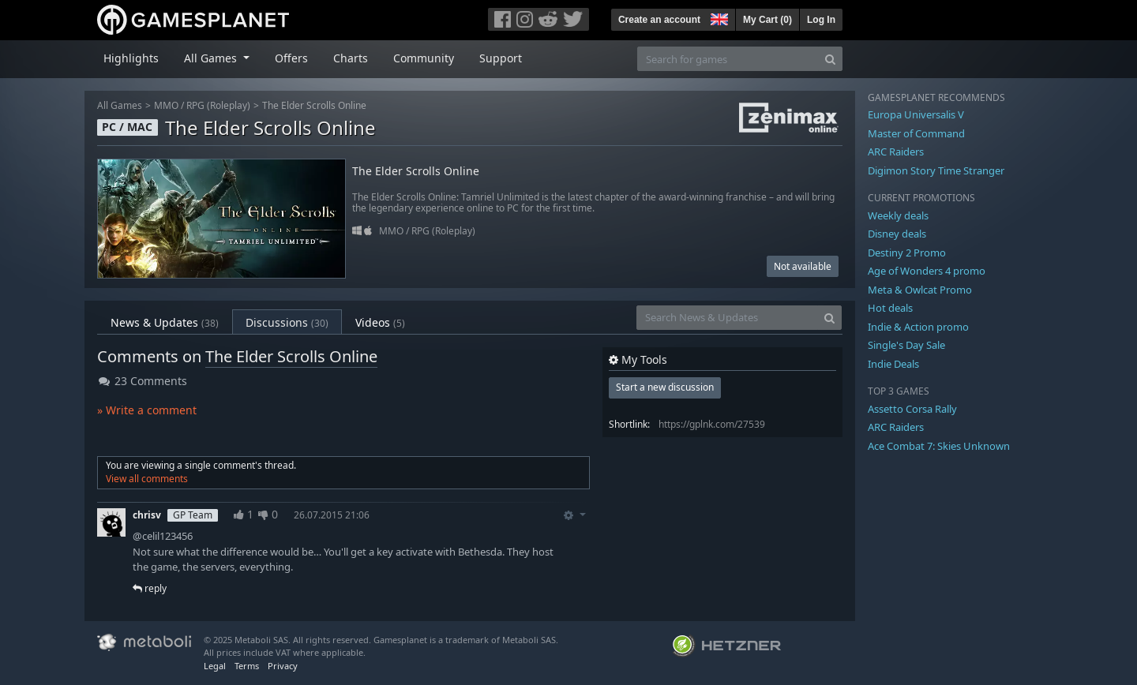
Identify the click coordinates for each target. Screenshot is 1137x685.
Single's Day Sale (906, 345)
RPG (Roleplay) (218, 105)
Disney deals (897, 233)
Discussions (287, 322)
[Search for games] (728, 59)
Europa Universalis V (916, 114)
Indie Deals (893, 364)
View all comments (147, 479)
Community (423, 58)
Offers (291, 58)
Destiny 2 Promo (907, 252)
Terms (247, 666)
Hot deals (890, 308)
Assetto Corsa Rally (912, 409)
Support (500, 58)
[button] (717, 17)
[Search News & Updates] (727, 317)
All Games (119, 105)
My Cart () (767, 19)
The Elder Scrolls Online (314, 105)
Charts (350, 58)
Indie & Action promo (918, 327)
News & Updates (165, 322)
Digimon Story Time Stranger (936, 170)
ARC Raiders (896, 151)
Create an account (659, 19)
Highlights (131, 58)
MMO (166, 105)
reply (150, 588)
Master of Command (916, 133)
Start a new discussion (665, 387)
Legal (215, 666)
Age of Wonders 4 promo (926, 271)
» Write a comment (147, 409)
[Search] (830, 59)
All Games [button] (212, 58)
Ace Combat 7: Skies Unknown (939, 446)
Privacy (283, 666)
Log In (821, 19)
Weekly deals (898, 215)
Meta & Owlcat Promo (920, 290)
